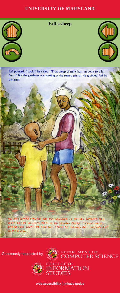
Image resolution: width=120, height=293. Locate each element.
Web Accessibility (48, 283)
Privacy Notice (74, 283)
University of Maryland (60, 8)
